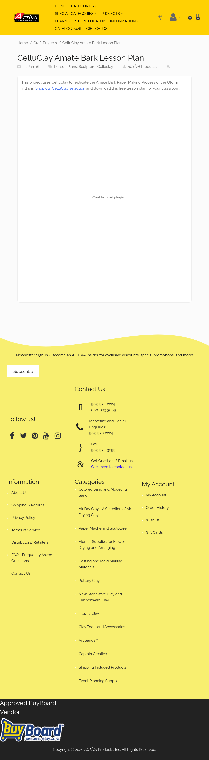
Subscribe (23, 371)
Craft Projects (45, 43)
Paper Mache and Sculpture (102, 528)
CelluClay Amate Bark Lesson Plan (92, 43)
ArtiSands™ (88, 640)
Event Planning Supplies (99, 681)
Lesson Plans (65, 66)
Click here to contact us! (111, 467)
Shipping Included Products (102, 667)
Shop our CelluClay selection (60, 88)
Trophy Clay (89, 613)
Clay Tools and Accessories (102, 627)
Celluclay (105, 66)
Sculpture (87, 66)
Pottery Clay (89, 580)
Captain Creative (93, 654)
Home (22, 43)
